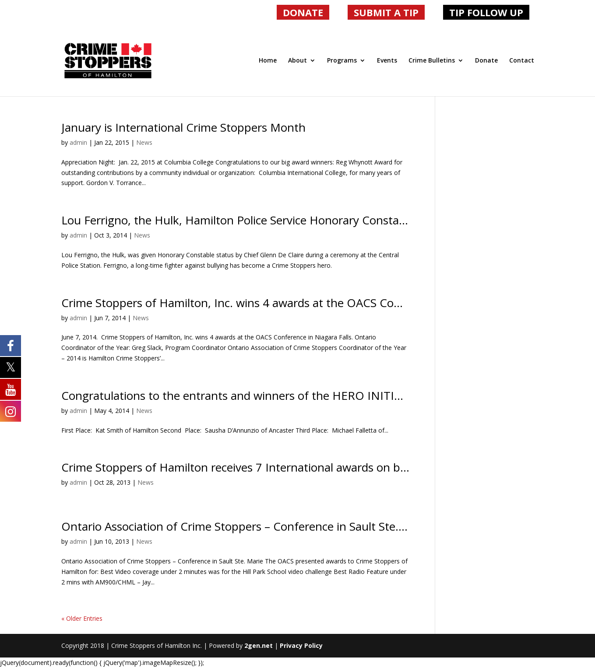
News (144, 142)
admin (78, 142)
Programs (342, 60)
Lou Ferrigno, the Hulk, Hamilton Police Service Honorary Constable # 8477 (258, 220)
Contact (521, 60)
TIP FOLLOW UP (486, 12)
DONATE (303, 12)
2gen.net (258, 645)
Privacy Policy (301, 645)
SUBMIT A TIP (386, 12)
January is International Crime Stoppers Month (183, 127)
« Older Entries (81, 618)
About (297, 60)
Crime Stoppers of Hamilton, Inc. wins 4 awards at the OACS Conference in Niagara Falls (292, 303)
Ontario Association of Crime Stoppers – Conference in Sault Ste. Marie (246, 526)
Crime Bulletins (431, 60)
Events (387, 60)
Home (268, 60)
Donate (486, 60)
